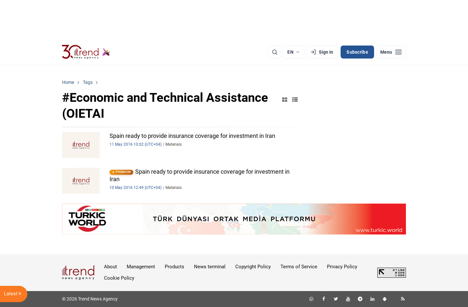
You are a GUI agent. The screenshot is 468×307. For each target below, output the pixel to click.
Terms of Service (298, 267)
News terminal (210, 267)
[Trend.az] (86, 52)
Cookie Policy (119, 278)
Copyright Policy (253, 267)
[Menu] (391, 52)
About (110, 267)
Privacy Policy (342, 267)
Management (141, 267)
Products (174, 267)
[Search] (274, 52)
